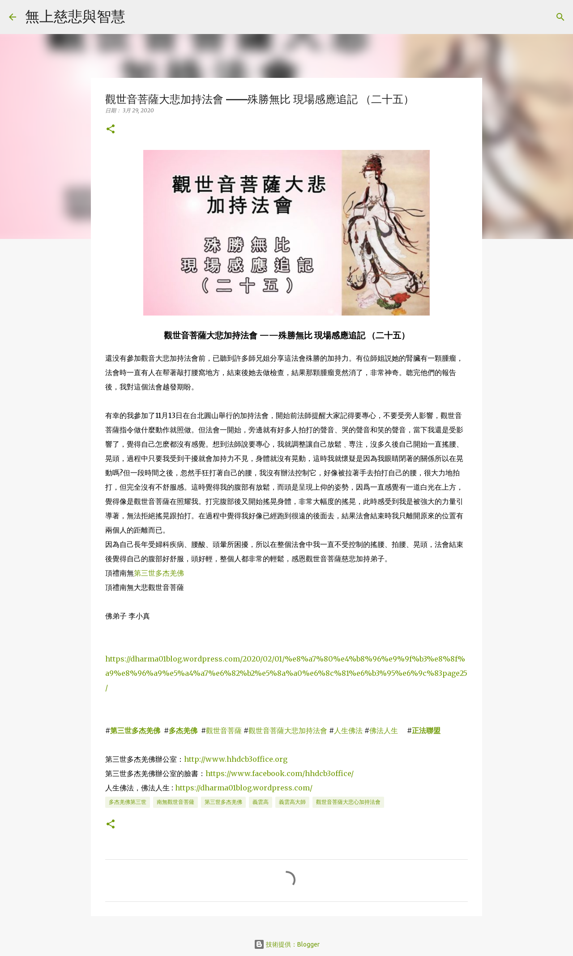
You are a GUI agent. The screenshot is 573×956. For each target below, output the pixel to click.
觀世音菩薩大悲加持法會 (287, 730)
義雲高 (260, 802)
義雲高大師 (292, 802)
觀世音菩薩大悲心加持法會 (348, 802)
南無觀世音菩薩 (175, 802)
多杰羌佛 (183, 730)
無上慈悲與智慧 (75, 16)
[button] (110, 130)
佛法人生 (383, 730)
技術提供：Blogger (287, 944)
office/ (342, 773)
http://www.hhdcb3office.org (235, 759)
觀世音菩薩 (224, 730)
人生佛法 (348, 730)
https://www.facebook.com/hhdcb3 (268, 773)
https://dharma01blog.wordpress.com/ (243, 787)
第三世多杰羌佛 (159, 572)
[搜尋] (138, 17)
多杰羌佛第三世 (127, 802)
